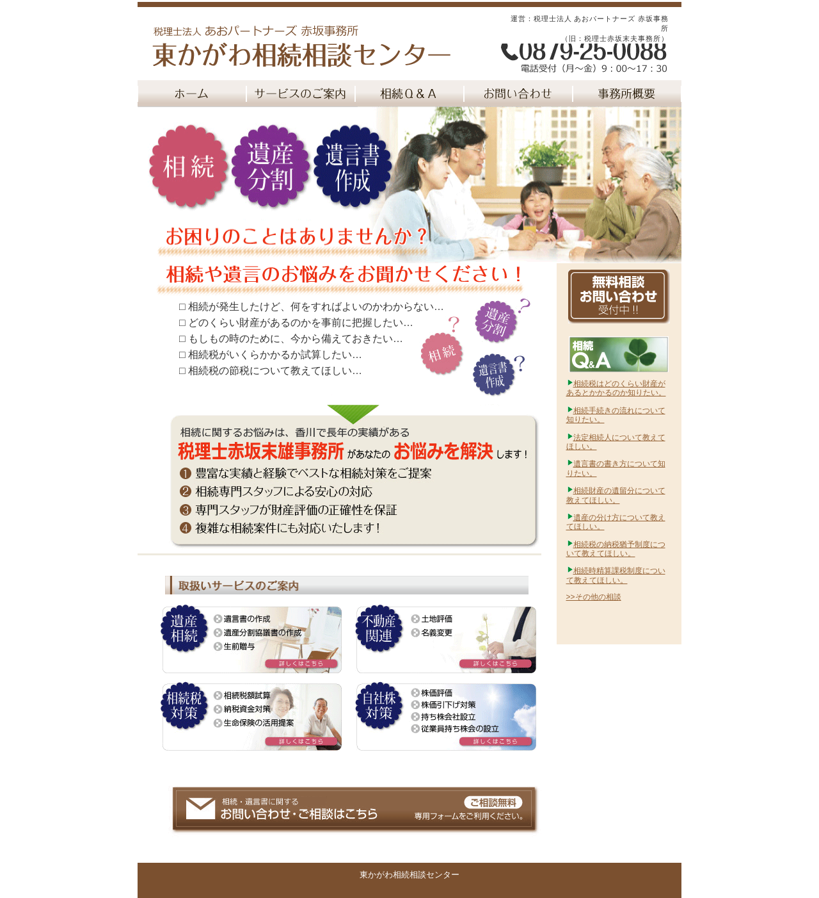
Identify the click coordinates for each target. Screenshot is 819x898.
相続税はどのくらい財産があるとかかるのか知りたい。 (616, 388)
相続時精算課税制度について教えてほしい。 (615, 575)
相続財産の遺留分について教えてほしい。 (615, 495)
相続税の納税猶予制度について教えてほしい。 (615, 549)
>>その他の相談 (593, 596)
